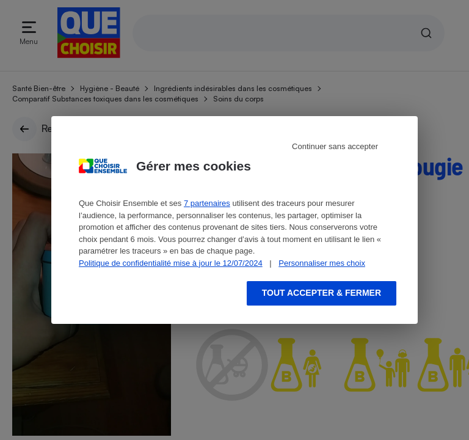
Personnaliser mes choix (321, 263)
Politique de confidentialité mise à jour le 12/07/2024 (171, 263)
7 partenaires (207, 203)
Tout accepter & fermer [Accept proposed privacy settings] (321, 293)
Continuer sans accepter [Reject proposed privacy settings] (335, 146)
